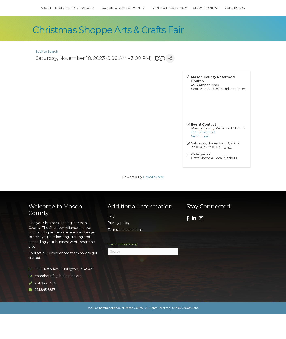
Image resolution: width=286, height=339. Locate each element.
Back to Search (47, 77)
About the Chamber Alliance (50, 15)
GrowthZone (153, 202)
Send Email (200, 161)
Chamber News (247, 15)
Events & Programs (208, 15)
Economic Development (105, 15)
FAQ (111, 241)
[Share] (170, 83)
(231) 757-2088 (203, 157)
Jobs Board (143, 33)
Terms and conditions (125, 255)
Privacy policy (119, 248)
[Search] (143, 276)
